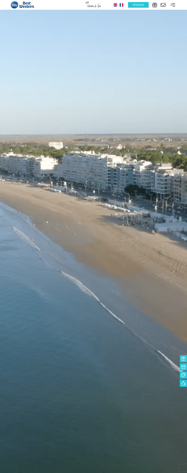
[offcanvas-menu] (172, 4)
